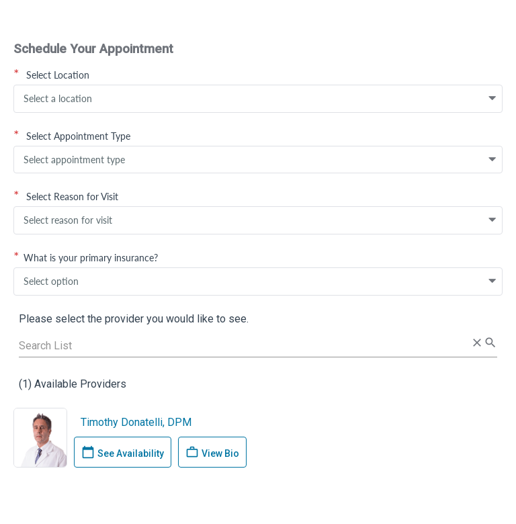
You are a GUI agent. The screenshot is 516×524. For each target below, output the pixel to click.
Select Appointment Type (71, 135)
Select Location (51, 74)
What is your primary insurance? (85, 257)
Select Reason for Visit (65, 196)
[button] (492, 98)
